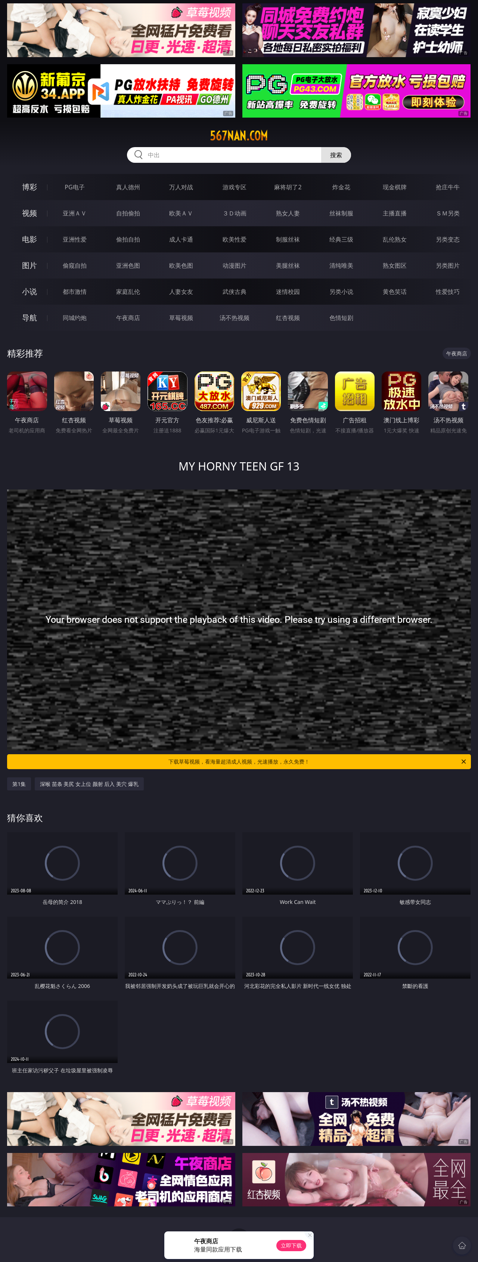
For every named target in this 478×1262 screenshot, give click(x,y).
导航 (29, 318)
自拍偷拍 (128, 213)
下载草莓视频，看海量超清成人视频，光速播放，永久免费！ (317, 761)
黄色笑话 (395, 291)
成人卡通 (181, 239)
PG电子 (74, 187)
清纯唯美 (341, 265)
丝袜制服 (341, 213)
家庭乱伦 (128, 291)
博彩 (29, 187)
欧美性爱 (234, 239)
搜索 (336, 155)
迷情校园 (288, 291)
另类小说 (341, 291)
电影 (29, 239)
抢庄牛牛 (448, 187)
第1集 (19, 783)
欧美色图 (181, 265)
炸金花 (341, 187)
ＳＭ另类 (448, 213)
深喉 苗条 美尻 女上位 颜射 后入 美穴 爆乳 (89, 783)
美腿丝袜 (288, 265)
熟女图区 (395, 265)
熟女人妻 (288, 213)
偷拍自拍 (128, 239)
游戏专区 (234, 187)
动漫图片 (234, 265)
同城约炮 (75, 318)
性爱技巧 (448, 291)
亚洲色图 (128, 265)
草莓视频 (181, 318)
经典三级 (341, 239)
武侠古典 (234, 291)
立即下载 (291, 1245)
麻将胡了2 (287, 187)
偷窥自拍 (75, 265)
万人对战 (181, 187)
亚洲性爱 (75, 239)
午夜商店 (128, 318)
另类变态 (448, 239)
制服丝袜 (288, 239)
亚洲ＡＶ (75, 213)
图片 (29, 265)
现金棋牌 (395, 187)
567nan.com (239, 135)
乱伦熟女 (395, 239)
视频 (29, 213)
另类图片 (448, 265)
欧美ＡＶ (181, 213)
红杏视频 (288, 318)
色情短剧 (341, 318)
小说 (29, 291)
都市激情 (75, 291)
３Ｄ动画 (234, 213)
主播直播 (395, 213)
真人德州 (128, 187)
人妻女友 (181, 291)
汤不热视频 (234, 318)
